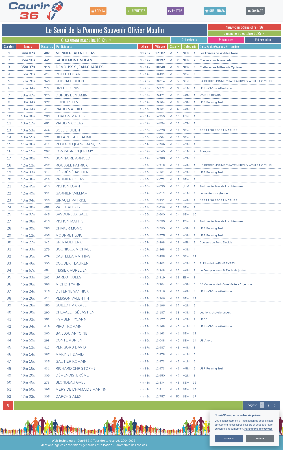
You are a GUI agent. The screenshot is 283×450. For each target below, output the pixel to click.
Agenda (98, 11)
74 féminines (226, 40)
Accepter (229, 438)
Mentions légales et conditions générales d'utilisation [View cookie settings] (76, 445)
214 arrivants (189, 40)
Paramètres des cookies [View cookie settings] (131, 445)
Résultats (136, 11)
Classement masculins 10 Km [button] (84, 40)
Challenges (215, 11)
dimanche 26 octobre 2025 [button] (243, 33)
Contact (255, 11)
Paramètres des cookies (258, 428)
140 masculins (263, 40)
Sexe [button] (173, 46)
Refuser (260, 438)
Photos (175, 11)
